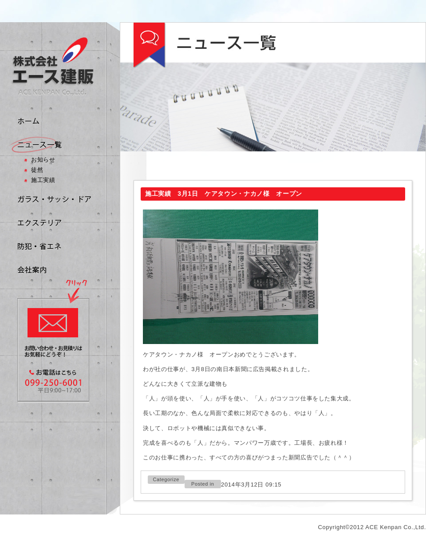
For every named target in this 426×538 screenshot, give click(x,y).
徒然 (37, 169)
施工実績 (43, 180)
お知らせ (43, 159)
